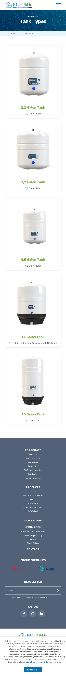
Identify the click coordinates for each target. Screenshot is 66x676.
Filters (33, 499)
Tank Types (28, 33)
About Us (33, 454)
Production (33, 466)
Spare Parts (33, 503)
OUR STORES (33, 520)
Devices (33, 491)
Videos (33, 539)
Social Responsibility (33, 535)
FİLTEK (18, 5)
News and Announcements (33, 531)
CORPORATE (33, 450)
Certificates (33, 474)
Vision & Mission (33, 458)
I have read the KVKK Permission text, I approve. (29, 597)
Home (7, 33)
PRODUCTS (33, 487)
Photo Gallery (33, 543)
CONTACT (33, 549)
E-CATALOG (33, 511)
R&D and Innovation (33, 470)
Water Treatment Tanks (33, 507)
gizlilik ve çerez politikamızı (39, 662)
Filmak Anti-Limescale (33, 495)
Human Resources (33, 478)
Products (16, 33)
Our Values (33, 462)
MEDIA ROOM (33, 527)
